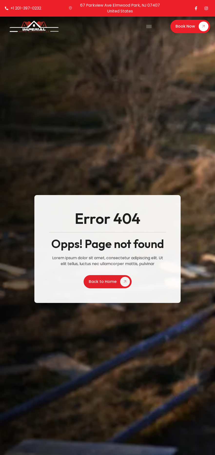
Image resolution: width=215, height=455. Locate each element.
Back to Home (109, 282)
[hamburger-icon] (149, 26)
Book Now (192, 26)
